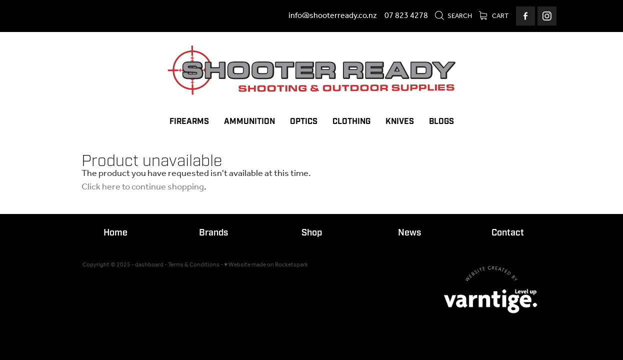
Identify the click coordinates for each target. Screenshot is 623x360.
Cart (493, 16)
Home (116, 232)
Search (453, 16)
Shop (312, 232)
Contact (508, 232)
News (409, 232)
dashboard (149, 264)
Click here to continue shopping (143, 187)
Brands (213, 232)
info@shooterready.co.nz (332, 16)
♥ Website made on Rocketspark (266, 264)
